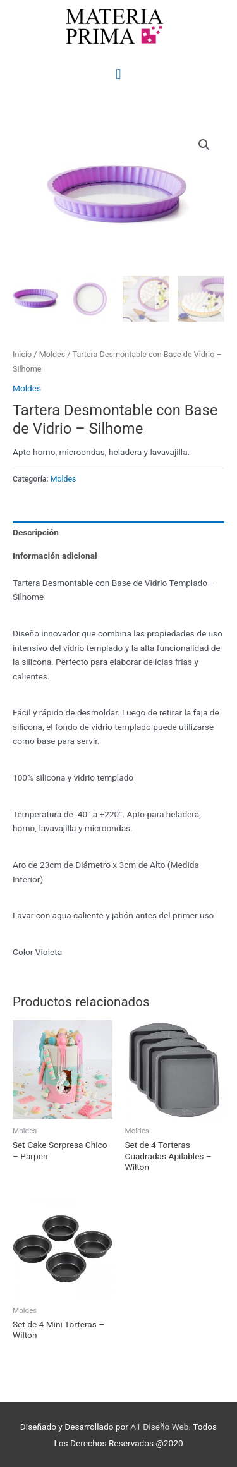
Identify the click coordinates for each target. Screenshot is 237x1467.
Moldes (52, 353)
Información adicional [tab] (55, 554)
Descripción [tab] (36, 531)
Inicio (22, 353)
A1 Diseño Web (159, 1425)
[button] (204, 144)
